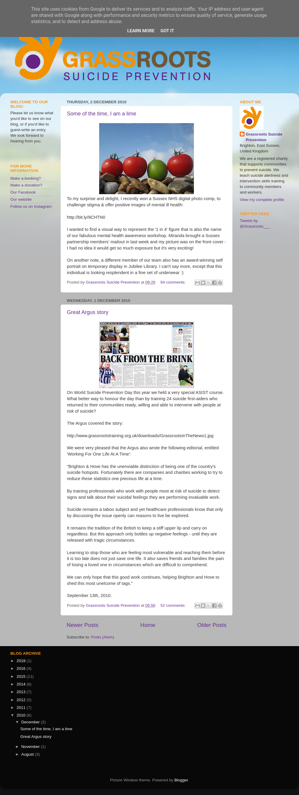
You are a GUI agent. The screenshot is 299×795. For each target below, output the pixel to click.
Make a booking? (25, 178)
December (31, 722)
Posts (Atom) (102, 637)
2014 (22, 684)
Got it (167, 30)
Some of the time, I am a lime (101, 114)
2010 (22, 715)
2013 (22, 692)
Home (147, 625)
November (31, 746)
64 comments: (173, 282)
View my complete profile (262, 199)
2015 (22, 676)
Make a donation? (26, 185)
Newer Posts (82, 625)
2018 (22, 661)
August (28, 754)
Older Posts (211, 625)
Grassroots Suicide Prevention (264, 137)
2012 (22, 700)
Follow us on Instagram (31, 206)
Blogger (181, 780)
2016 (22, 668)
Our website (21, 199)
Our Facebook (23, 192)
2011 (22, 707)
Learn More (141, 30)
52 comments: (173, 605)
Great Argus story (87, 312)
